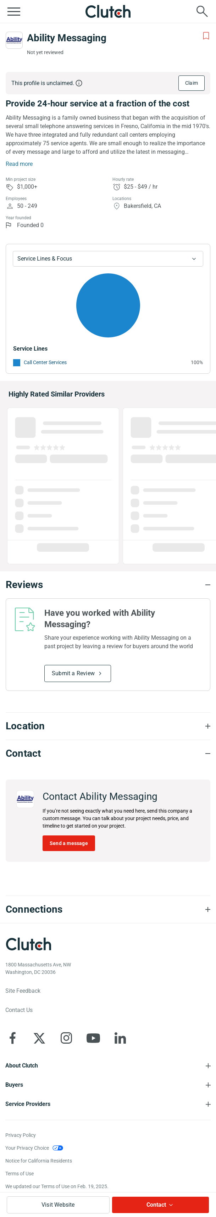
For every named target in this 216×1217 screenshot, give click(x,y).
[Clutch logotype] (28, 944)
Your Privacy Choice (27, 1148)
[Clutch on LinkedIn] (120, 1038)
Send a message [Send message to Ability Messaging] (69, 843)
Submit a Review (73, 673)
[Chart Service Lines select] (108, 258)
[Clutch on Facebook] (12, 1038)
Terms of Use (19, 1173)
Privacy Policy (20, 1135)
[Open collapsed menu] (13, 11)
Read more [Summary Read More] (19, 164)
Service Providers (27, 1104)
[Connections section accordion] (108, 909)
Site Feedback (22, 990)
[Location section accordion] (108, 726)
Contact (156, 1204)
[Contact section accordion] (108, 753)
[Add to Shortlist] (206, 36)
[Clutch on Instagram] (66, 1038)
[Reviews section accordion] (108, 584)
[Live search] (202, 11)
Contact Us (19, 1010)
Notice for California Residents (38, 1161)
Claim (191, 83)
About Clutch (21, 1065)
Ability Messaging (66, 38)
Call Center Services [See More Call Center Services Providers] (45, 362)
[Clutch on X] (39, 1038)
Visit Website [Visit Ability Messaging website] (58, 1204)
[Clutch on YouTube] (93, 1038)
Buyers (14, 1084)
